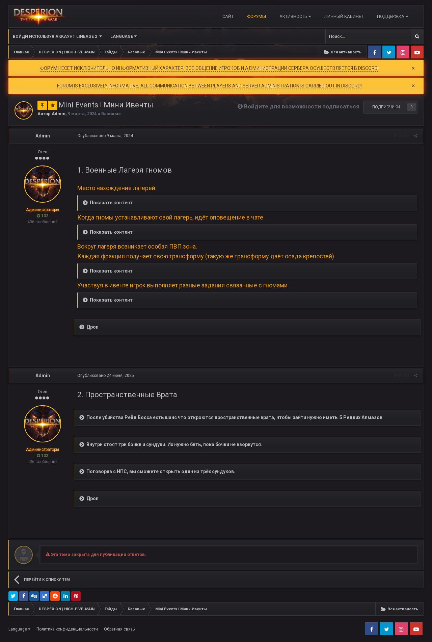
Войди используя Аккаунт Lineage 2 (57, 36)
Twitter (388, 52)
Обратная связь (119, 629)
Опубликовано (104, 135)
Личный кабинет (343, 16)
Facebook (374, 52)
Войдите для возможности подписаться (301, 106)
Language (123, 36)
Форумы (256, 16)
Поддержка (392, 16)
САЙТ (228, 16)
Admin (58, 113)
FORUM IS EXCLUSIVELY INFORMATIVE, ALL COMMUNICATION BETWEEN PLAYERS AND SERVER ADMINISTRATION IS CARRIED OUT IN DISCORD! (209, 85)
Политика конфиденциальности (67, 629)
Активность (295, 16)
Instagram (403, 52)
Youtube (417, 52)
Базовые (111, 113)
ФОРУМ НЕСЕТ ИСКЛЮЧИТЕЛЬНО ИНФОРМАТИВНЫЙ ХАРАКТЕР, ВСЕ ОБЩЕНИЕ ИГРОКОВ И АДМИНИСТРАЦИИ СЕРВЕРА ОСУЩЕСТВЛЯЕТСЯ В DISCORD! (209, 68)
